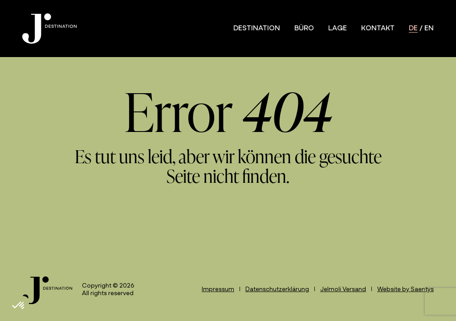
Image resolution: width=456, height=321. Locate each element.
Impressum (218, 289)
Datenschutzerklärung (277, 289)
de (413, 28)
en (429, 28)
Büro (304, 28)
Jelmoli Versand (343, 289)
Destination (256, 28)
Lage (337, 28)
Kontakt (378, 28)
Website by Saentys (405, 289)
